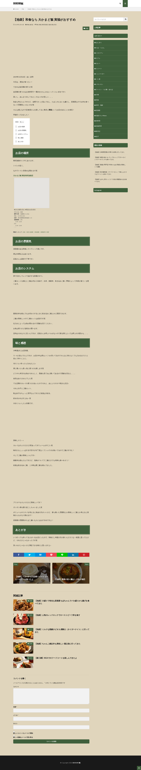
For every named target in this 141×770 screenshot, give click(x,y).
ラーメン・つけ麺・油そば (104, 89)
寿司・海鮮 (99, 105)
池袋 (49, 24)
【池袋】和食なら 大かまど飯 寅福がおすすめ (39, 9)
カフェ (30, 629)
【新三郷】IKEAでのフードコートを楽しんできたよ (56, 658)
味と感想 (19, 137)
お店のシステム (21, 134)
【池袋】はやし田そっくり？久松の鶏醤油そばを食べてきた (110, 180)
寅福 (40, 24)
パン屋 (98, 79)
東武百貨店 (45, 24)
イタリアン (99, 53)
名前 (15, 707)
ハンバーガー (100, 74)
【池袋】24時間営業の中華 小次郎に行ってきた (109, 152)
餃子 (97, 136)
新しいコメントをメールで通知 (23, 733)
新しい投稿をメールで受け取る (23, 737)
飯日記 (31, 24)
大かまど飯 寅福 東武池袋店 (23, 175)
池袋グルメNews (101, 115)
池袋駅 (31, 232)
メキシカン (99, 84)
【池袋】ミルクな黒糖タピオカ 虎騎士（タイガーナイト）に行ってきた (62, 630)
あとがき (19, 141)
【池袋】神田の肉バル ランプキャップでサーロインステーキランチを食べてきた (110, 158)
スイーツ (99, 68)
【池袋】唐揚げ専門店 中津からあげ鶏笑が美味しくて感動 (110, 166)
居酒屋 (30, 600)
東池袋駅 (37, 232)
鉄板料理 (99, 126)
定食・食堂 (26, 232)
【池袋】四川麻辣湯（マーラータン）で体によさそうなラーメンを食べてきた (110, 173)
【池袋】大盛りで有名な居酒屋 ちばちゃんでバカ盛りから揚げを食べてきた (62, 602)
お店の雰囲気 (20, 130)
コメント (16, 686)
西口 (55, 24)
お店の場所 (20, 126)
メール (15, 715)
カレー (98, 63)
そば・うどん (100, 48)
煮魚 (52, 24)
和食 (23, 9)
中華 (97, 95)
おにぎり (99, 42)
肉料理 (30, 615)
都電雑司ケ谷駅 (45, 232)
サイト (15, 723)
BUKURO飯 (18, 3)
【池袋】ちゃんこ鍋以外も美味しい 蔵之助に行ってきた (57, 644)
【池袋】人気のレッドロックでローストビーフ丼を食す (57, 615)
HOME (17, 9)
